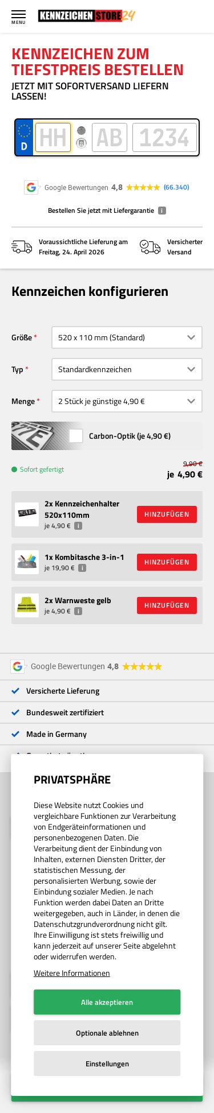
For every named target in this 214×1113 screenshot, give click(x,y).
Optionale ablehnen (107, 1032)
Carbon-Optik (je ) (130, 449)
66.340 (176, 187)
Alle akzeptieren (107, 1002)
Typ (17, 383)
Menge (23, 415)
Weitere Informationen (72, 973)
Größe (21, 351)
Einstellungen (107, 1063)
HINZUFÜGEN (166, 527)
